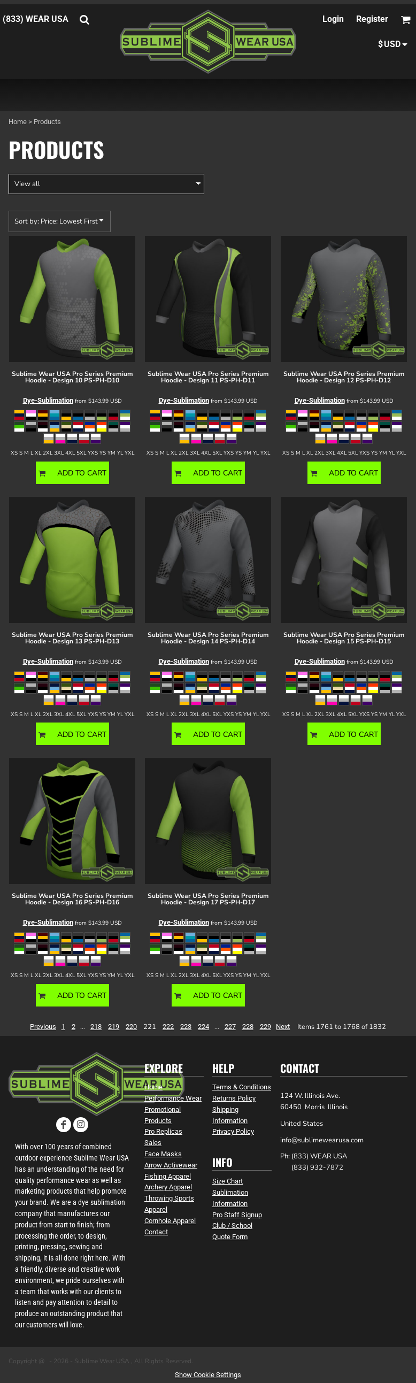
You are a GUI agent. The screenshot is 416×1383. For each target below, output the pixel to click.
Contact (156, 1232)
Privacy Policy (233, 1131)
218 (96, 1027)
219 (113, 1027)
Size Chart (227, 1181)
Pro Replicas (163, 1131)
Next (283, 1027)
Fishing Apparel (167, 1176)
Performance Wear (173, 1098)
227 (230, 1027)
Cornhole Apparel (170, 1221)
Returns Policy (234, 1098)
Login (333, 19)
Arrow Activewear (170, 1165)
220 (131, 1027)
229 (265, 1027)
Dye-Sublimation (48, 400)
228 (247, 1027)
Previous (43, 1027)
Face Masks (163, 1154)
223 (185, 1027)
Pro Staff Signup (237, 1215)
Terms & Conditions (241, 1087)
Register (372, 19)
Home (18, 122)
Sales (152, 1143)
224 (203, 1027)
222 (168, 1027)
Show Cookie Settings (208, 1375)
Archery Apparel (168, 1187)
